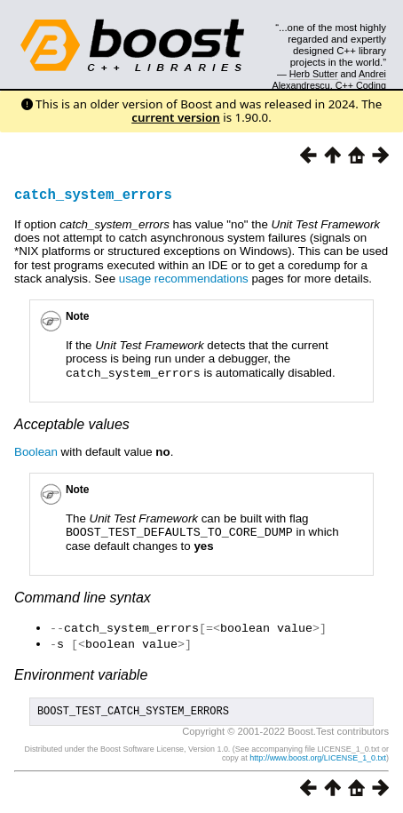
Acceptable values (72, 423)
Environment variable (80, 671)
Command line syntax (82, 595)
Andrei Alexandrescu (330, 79)
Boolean (36, 451)
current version (175, 117)
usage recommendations (184, 278)
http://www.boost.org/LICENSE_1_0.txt (317, 757)
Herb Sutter (313, 73)
